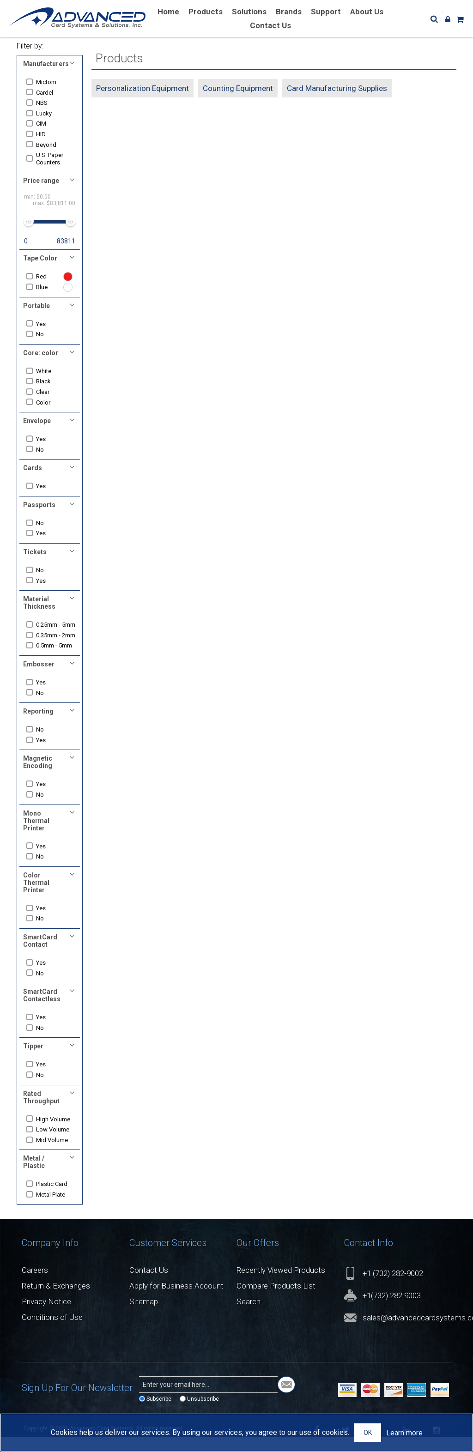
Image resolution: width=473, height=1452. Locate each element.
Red (44, 276)
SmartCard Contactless (42, 1009)
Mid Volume (55, 1154)
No (43, 334)
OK (368, 1432)
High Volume (56, 1133)
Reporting (38, 725)
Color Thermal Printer (36, 897)
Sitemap (143, 1315)
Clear (45, 391)
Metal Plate (53, 1208)
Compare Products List (275, 1300)
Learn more (404, 1432)
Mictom (49, 82)
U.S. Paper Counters (52, 158)
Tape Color (40, 258)
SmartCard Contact (40, 955)
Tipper (33, 1061)
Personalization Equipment (142, 88)
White (46, 371)
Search (248, 1315)
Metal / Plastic (34, 1176)
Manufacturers (46, 63)
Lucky (47, 113)
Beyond (49, 144)
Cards (32, 468)
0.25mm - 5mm (51, 628)
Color (46, 402)
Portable (36, 305)
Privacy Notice (46, 1315)
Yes (44, 324)
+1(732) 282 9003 (392, 1309)
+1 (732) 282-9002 (393, 1287)
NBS (44, 102)
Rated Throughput (41, 1111)
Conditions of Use (52, 1331)
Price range (41, 180)
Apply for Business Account (176, 1300)
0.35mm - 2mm (51, 646)
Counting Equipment (238, 88)
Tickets (35, 552)
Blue (44, 287)
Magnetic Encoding (37, 776)
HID (44, 134)
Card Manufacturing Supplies (337, 88)
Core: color (40, 353)
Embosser (39, 678)
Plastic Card (54, 1198)
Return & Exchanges (56, 1300)
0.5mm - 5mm (57, 660)
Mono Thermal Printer (36, 835)
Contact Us (148, 1284)
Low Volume (55, 1143)
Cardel (47, 92)
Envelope (37, 420)
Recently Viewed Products (280, 1284)
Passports (39, 504)
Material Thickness (39, 602)
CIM (44, 123)
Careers (35, 1284)
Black (46, 381)
